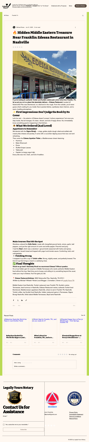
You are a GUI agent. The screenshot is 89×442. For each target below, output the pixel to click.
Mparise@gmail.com (51, 414)
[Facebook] (45, 425)
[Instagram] (48, 425)
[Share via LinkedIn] (22, 300)
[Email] (23, 419)
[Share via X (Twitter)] (18, 300)
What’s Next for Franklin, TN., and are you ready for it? (43, 336)
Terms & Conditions (75, 416)
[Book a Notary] (81, 6)
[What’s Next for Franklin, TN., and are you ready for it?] (44, 326)
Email (5, 416)
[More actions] (75, 27)
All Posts (6, 15)
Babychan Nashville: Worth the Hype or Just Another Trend (15, 336)
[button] (83, 15)
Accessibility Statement (76, 414)
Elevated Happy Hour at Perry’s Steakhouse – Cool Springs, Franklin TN (71, 336)
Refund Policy (73, 418)
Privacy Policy (73, 412)
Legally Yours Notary (18, 388)
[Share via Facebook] (13, 300)
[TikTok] (54, 425)
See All (83, 315)
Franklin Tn (15, 15)
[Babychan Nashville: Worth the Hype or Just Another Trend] (16, 326)
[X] (51, 425)
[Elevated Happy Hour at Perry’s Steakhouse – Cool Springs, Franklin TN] (72, 326)
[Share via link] (26, 300)
